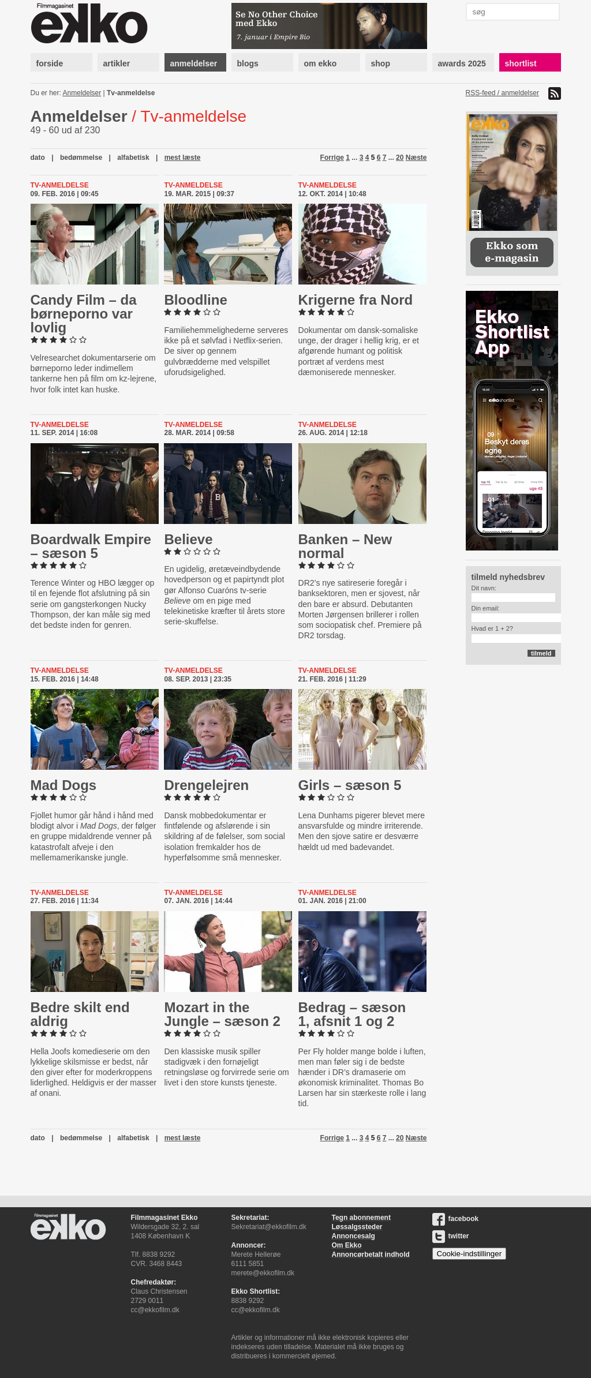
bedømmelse (81, 157)
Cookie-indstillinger (469, 1253)
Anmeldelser (82, 93)
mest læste (182, 157)
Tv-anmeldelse (131, 93)
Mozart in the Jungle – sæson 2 (222, 1014)
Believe (188, 539)
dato (38, 157)
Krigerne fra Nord (355, 300)
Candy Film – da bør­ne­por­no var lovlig (84, 313)
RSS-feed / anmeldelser (502, 93)
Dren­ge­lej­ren (206, 785)
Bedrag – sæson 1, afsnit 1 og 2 (352, 1014)
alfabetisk (133, 157)
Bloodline (195, 300)
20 (399, 157)
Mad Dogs (64, 785)
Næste (416, 157)
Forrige (332, 157)
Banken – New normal (345, 546)
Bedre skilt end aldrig (80, 1014)
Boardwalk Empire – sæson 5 (91, 546)
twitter (450, 1236)
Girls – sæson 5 (350, 785)
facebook (455, 1219)
